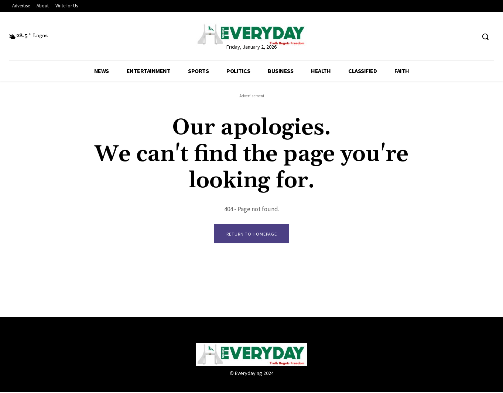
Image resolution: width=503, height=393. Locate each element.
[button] (485, 36)
